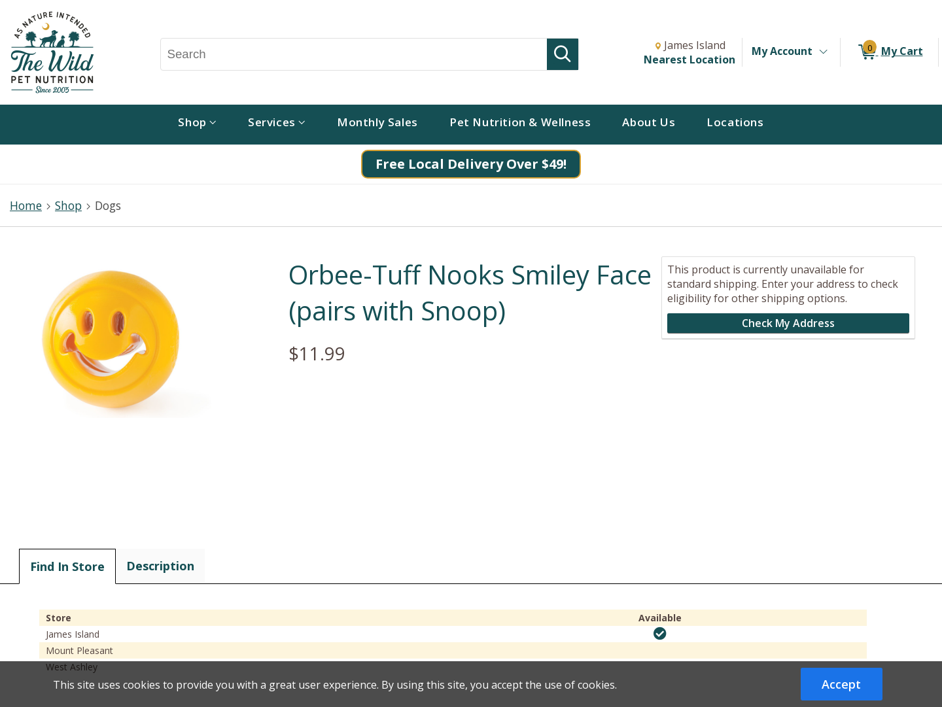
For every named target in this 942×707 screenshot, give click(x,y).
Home (26, 205)
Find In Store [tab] (67, 566)
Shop (68, 205)
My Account (782, 51)
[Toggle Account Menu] (823, 52)
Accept (841, 684)
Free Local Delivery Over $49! (471, 164)
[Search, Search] (354, 54)
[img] (660, 633)
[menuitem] (197, 125)
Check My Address (788, 323)
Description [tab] (160, 566)
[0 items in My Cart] (889, 52)
